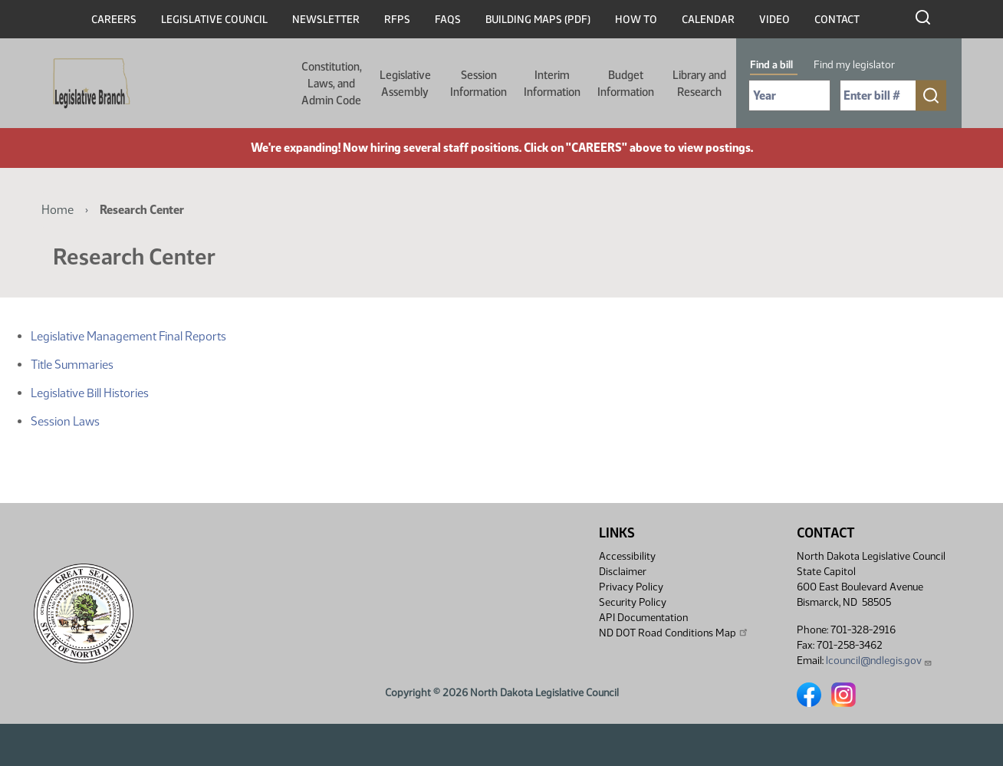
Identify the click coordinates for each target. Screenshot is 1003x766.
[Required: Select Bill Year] (789, 95)
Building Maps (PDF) (537, 19)
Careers (113, 19)
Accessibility (627, 556)
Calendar (708, 19)
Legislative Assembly (405, 83)
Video (774, 19)
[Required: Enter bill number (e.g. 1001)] (878, 95)
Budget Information (625, 83)
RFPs (397, 19)
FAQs (448, 19)
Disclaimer (622, 571)
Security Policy (632, 602)
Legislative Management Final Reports (128, 336)
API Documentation (643, 617)
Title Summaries (72, 364)
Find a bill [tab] (771, 64)
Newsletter (326, 19)
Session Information (478, 83)
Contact (837, 19)
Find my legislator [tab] (854, 64)
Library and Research (699, 83)
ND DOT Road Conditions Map (674, 632)
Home (57, 209)
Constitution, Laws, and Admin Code (331, 83)
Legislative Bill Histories (90, 393)
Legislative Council (214, 19)
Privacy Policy (631, 586)
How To (636, 19)
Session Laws (65, 421)
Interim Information (552, 83)
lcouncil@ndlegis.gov (879, 660)
